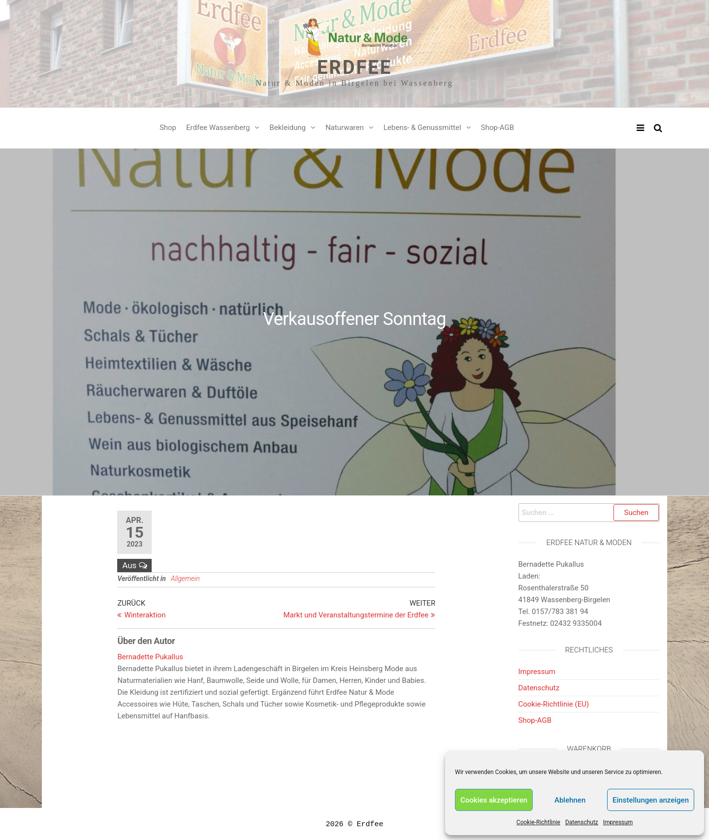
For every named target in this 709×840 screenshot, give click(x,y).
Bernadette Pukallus (150, 656)
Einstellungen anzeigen (650, 800)
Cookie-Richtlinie (538, 822)
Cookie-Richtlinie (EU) (553, 704)
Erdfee (354, 67)
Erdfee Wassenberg (218, 127)
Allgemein (185, 578)
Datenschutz (581, 822)
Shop (168, 127)
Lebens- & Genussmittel (422, 127)
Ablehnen (569, 800)
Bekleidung (287, 127)
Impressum (618, 822)
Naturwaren (344, 127)
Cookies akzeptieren (493, 800)
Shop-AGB (498, 127)
